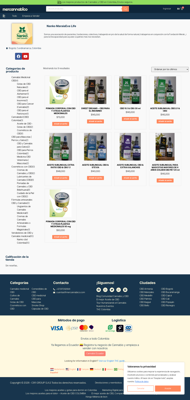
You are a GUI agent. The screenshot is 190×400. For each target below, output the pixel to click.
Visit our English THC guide (112, 361)
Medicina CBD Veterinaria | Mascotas (24, 160)
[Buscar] (125, 9)
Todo (14, 16)
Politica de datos (142, 382)
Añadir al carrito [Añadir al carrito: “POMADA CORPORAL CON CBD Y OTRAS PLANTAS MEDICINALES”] (60, 124)
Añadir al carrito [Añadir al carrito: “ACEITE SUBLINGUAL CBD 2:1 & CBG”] (165, 121)
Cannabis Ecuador (95, 353)
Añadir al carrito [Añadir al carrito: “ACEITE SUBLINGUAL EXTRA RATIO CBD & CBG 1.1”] (60, 178)
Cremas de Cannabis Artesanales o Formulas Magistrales (23, 223)
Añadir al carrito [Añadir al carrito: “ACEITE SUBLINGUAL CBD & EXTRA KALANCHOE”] (130, 178)
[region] (154, 378)
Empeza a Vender (31, 16)
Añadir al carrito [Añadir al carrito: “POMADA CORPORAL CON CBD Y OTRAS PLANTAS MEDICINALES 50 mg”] (60, 237)
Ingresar (167, 9)
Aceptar (168, 389)
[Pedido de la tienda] (170, 69)
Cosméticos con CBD (21, 167)
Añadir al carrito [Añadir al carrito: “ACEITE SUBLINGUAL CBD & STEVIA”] (95, 178)
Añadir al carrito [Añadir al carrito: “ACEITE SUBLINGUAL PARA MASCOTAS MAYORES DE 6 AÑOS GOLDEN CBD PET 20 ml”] (165, 180)
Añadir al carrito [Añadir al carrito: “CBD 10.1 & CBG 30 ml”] (130, 119)
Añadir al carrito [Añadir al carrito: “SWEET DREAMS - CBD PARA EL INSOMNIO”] (95, 121)
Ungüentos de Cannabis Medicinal (24, 209)
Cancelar (140, 389)
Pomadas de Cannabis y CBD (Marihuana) (24, 186)
